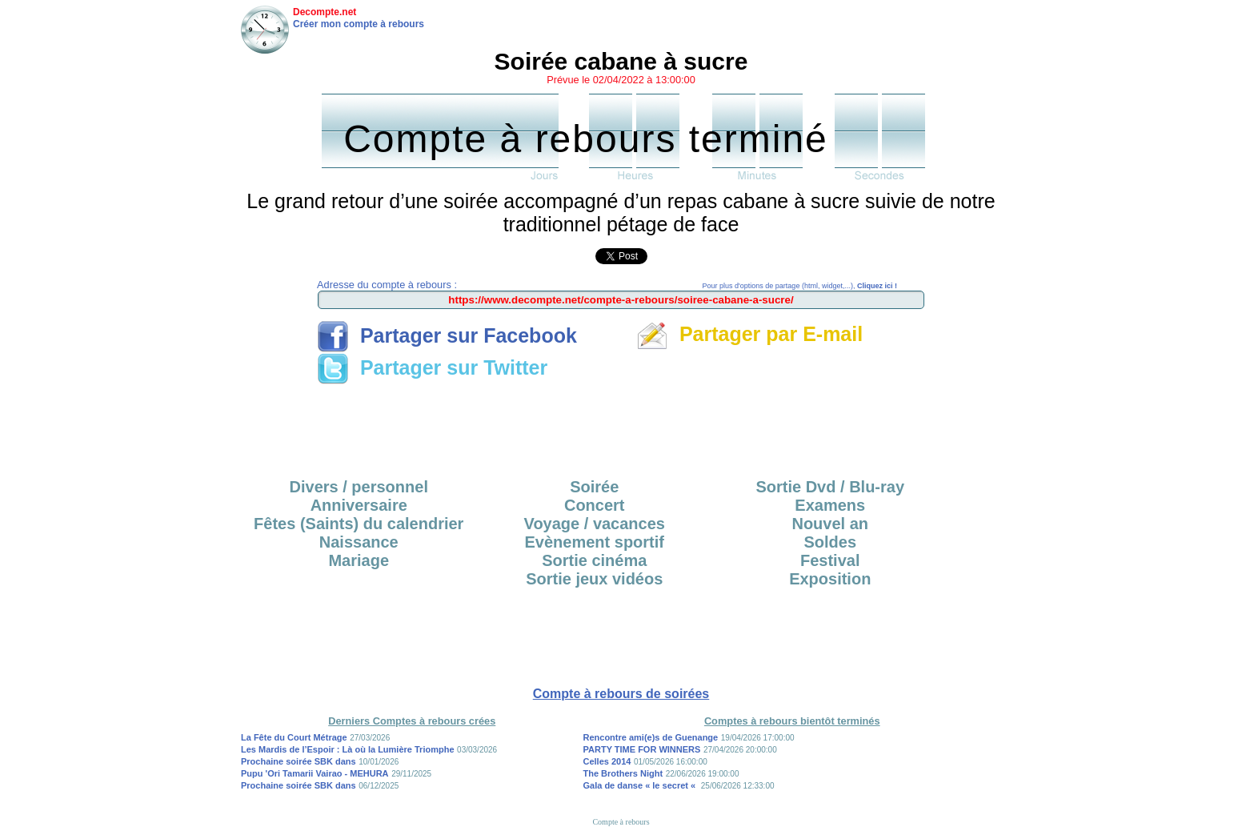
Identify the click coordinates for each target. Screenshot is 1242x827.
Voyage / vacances (594, 523)
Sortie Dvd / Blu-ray (829, 487)
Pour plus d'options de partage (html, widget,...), (800, 286)
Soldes (829, 542)
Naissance (359, 542)
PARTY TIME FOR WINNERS (642, 749)
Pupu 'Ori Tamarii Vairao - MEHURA (315, 773)
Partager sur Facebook (447, 335)
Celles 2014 (607, 761)
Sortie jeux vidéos (594, 579)
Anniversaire (358, 505)
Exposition (830, 579)
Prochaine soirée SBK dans (298, 761)
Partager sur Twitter (432, 367)
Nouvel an (829, 523)
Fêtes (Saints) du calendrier (358, 523)
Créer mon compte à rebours (358, 24)
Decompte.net (324, 12)
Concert (594, 505)
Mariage (358, 560)
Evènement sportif (594, 542)
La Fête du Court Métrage (294, 737)
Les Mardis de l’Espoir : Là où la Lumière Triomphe (348, 749)
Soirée (594, 487)
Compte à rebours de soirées (621, 694)
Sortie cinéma (594, 560)
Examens (830, 505)
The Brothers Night (623, 773)
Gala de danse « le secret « (641, 785)
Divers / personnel (359, 487)
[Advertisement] (621, 426)
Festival (829, 560)
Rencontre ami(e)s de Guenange (651, 737)
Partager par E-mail (749, 334)
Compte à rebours (620, 821)
